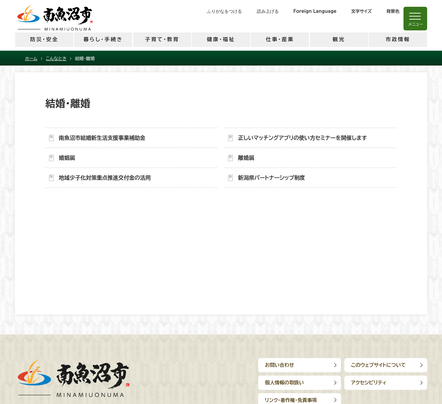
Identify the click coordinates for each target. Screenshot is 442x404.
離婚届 (246, 157)
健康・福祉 (221, 39)
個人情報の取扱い (284, 382)
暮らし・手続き (103, 39)
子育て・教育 (162, 39)
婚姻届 (67, 157)
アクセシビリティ (369, 382)
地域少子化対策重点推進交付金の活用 (105, 177)
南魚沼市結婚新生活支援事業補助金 (102, 138)
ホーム (31, 58)
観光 (339, 39)
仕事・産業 (280, 39)
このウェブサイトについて (378, 365)
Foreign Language (315, 11)
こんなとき (56, 58)
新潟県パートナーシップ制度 (271, 177)
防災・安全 (44, 39)
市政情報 (398, 39)
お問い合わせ (279, 365)
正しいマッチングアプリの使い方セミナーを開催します (302, 138)
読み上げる (268, 11)
